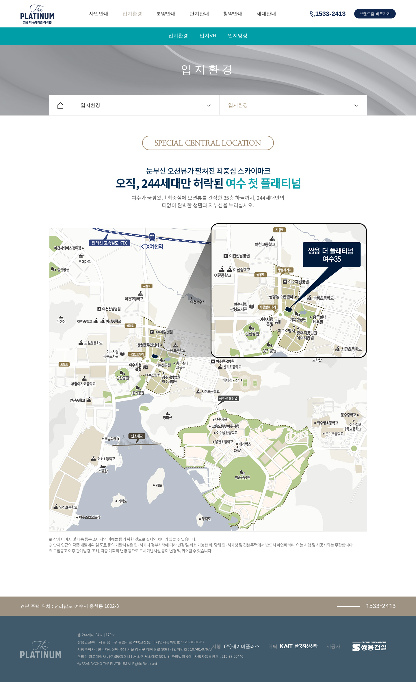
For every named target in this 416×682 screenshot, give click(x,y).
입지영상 (238, 35)
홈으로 (60, 105)
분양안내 (166, 13)
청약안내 (233, 13)
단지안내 (199, 13)
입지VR (208, 35)
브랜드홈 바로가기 (375, 14)
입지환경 (132, 13)
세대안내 (266, 13)
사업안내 (99, 13)
